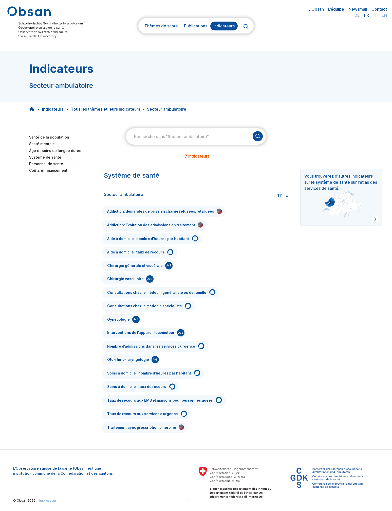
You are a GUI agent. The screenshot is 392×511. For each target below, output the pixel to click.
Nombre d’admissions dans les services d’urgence (156, 346)
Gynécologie (123, 319)
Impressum (47, 500)
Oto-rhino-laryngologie (133, 359)
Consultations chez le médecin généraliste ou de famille (161, 292)
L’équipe (336, 9)
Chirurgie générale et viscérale (140, 265)
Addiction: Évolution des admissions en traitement (155, 225)
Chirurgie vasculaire (130, 279)
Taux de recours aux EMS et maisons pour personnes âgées (165, 400)
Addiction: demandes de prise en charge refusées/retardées (164, 211)
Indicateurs (224, 25)
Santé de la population (49, 137)
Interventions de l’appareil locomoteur (145, 332)
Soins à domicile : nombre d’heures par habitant (154, 373)
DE (357, 15)
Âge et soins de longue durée (55, 150)
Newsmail (358, 9)
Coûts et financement (48, 170)
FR (366, 15)
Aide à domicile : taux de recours (140, 252)
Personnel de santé (46, 164)
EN (384, 15)
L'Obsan (316, 9)
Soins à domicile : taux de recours (141, 386)
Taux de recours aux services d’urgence (147, 414)
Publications (195, 25)
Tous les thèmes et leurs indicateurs (105, 109)
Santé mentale (42, 144)
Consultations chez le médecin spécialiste (149, 306)
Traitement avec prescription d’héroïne (145, 427)
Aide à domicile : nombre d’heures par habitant (153, 238)
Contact (379, 9)
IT (375, 15)
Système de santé (45, 157)
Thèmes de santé (161, 25)
